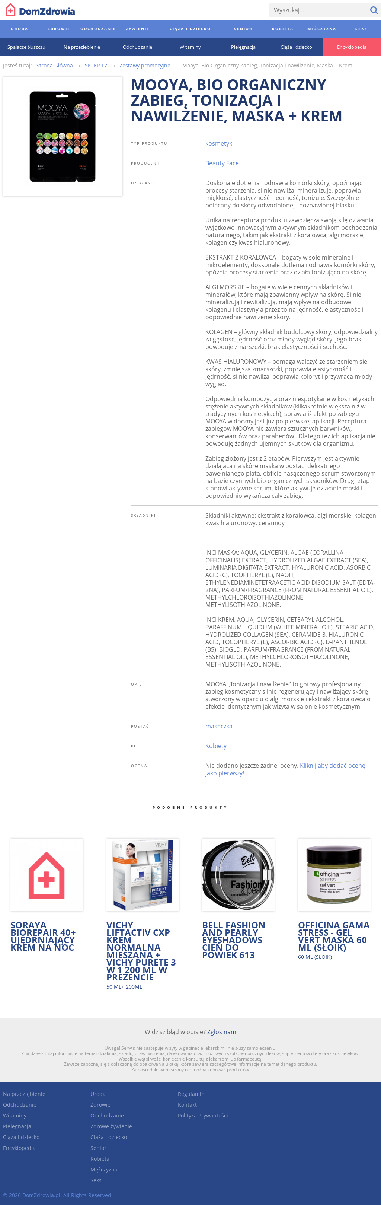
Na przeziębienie (24, 1093)
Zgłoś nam (221, 1032)
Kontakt (187, 1104)
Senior (98, 1147)
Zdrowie (100, 1104)
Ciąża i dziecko (21, 1137)
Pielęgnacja (17, 1126)
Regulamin (191, 1093)
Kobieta (99, 1158)
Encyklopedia (19, 1147)
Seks (96, 1180)
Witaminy (14, 1115)
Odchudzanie (19, 1104)
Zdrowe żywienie (111, 1126)
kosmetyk (218, 143)
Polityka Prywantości (203, 1115)
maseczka (219, 726)
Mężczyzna (104, 1169)
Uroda (98, 1093)
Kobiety (216, 746)
